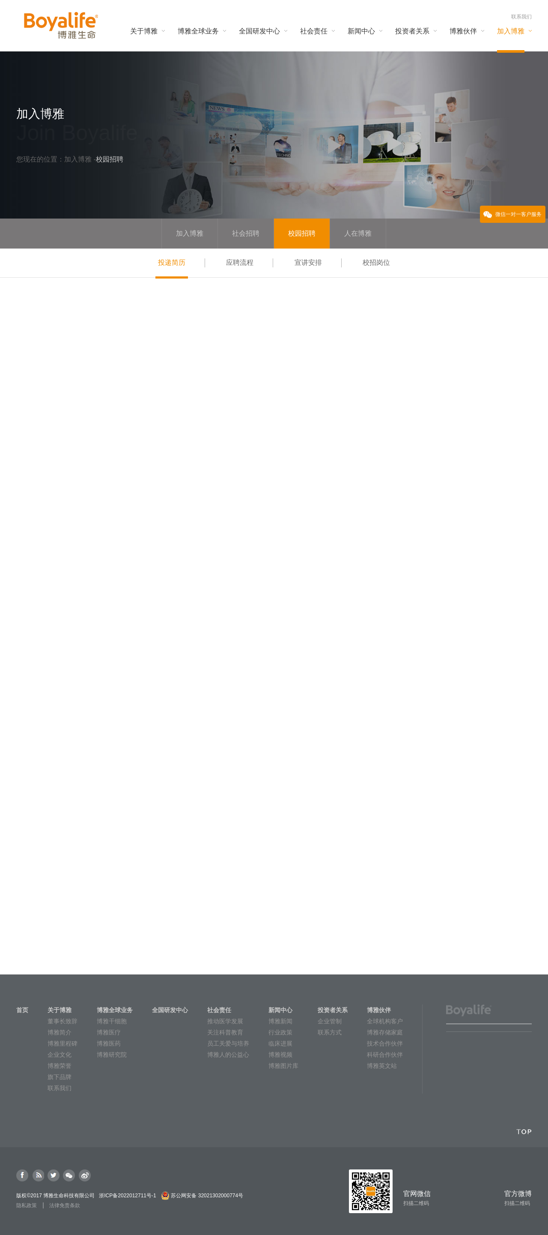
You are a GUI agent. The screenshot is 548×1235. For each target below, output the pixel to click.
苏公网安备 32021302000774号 (207, 1196)
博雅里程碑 (62, 1043)
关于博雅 (59, 1010)
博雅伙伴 (379, 1010)
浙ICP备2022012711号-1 (127, 1196)
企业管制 (330, 1021)
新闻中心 (280, 1010)
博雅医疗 (109, 1032)
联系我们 (521, 17)
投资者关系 (333, 1010)
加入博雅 (78, 159)
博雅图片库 (283, 1065)
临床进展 (280, 1043)
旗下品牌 (59, 1076)
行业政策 (280, 1032)
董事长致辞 (62, 1021)
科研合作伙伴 (385, 1054)
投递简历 (171, 268)
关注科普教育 (225, 1032)
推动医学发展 (225, 1021)
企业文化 (59, 1054)
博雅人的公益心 (228, 1054)
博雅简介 (59, 1032)
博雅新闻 (280, 1021)
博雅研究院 (112, 1054)
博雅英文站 (382, 1065)
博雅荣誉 (59, 1065)
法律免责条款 (64, 1205)
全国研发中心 (170, 1010)
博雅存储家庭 (385, 1032)
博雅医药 (109, 1043)
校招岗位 (376, 262)
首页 (22, 1010)
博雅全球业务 (115, 1010)
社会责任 (219, 1010)
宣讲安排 (308, 262)
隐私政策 (26, 1205)
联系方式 (330, 1032)
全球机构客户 (385, 1021)
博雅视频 (280, 1054)
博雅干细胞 (112, 1021)
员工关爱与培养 (228, 1043)
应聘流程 (239, 262)
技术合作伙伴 (385, 1043)
